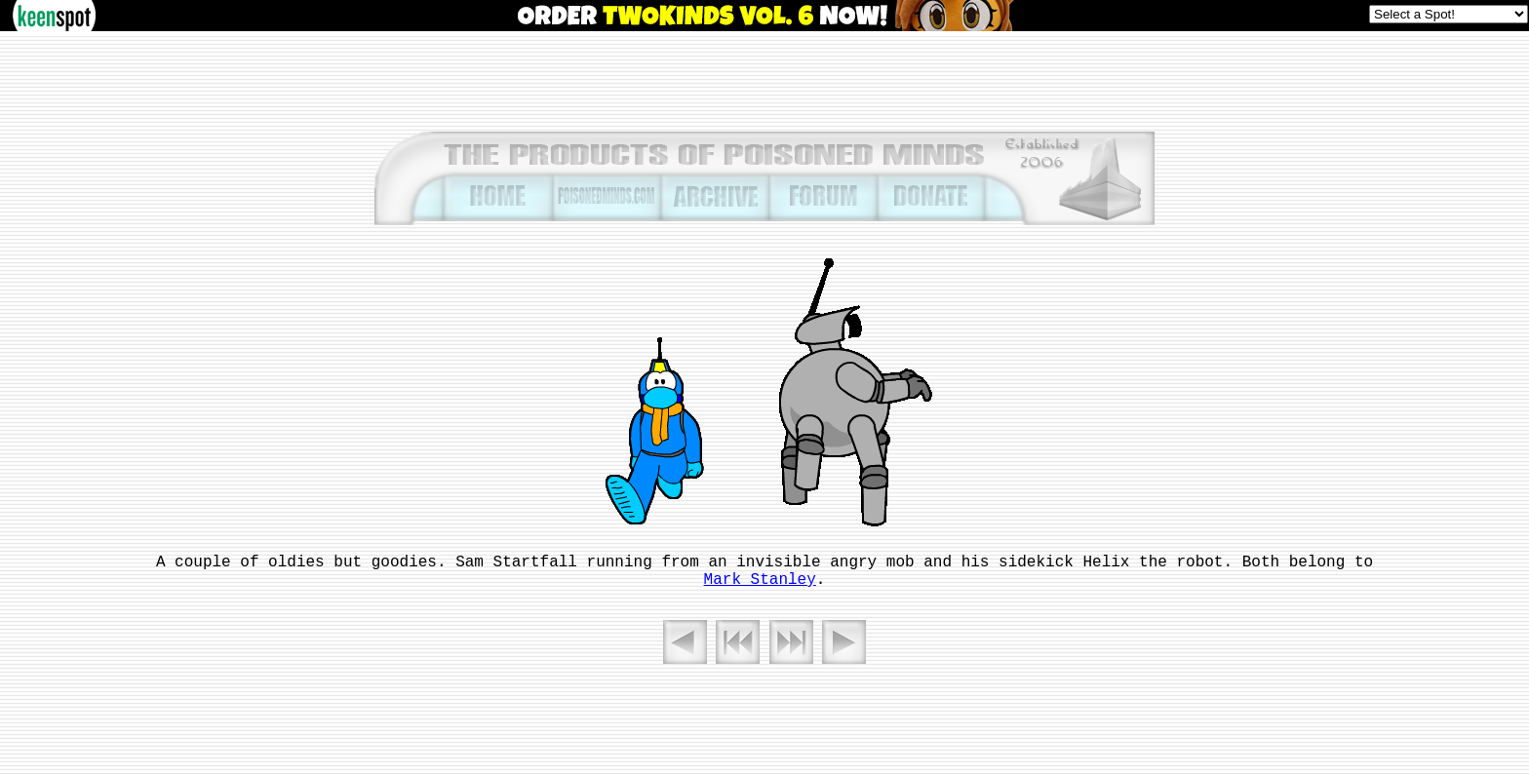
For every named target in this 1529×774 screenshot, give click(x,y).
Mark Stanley (760, 580)
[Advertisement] (764, 80)
